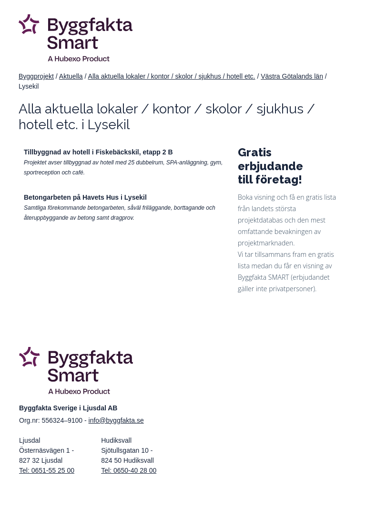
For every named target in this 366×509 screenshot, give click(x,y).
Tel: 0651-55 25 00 (46, 470)
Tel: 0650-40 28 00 (128, 470)
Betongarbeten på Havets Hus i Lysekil (85, 197)
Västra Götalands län (292, 76)
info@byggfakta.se (116, 420)
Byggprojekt (36, 76)
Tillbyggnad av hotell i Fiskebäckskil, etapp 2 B (98, 152)
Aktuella (71, 76)
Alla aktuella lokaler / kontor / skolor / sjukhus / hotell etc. (171, 76)
